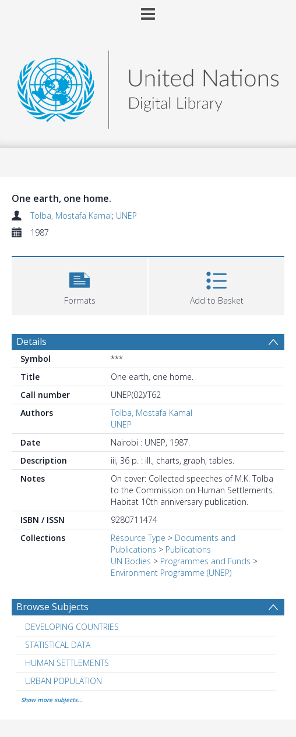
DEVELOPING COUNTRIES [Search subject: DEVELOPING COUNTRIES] (72, 626)
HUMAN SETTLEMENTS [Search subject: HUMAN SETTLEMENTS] (67, 662)
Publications (188, 549)
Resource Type (138, 537)
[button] (79, 284)
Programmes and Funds (205, 561)
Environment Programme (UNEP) (171, 572)
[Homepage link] (148, 86)
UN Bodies (131, 561)
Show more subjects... (52, 700)
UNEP (126, 215)
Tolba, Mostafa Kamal (71, 215)
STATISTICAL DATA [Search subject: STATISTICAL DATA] (57, 644)
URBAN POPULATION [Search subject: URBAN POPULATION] (63, 680)
